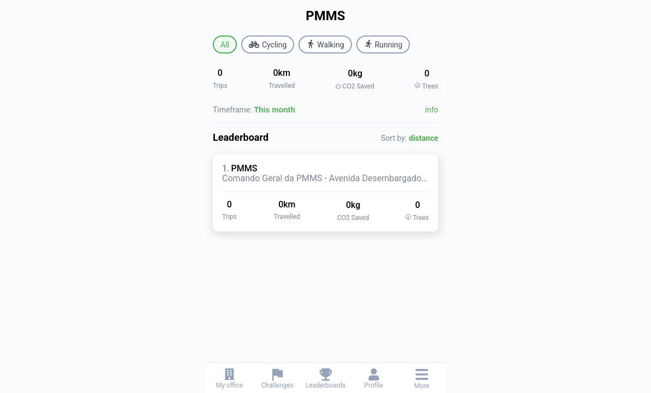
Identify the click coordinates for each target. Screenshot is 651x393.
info (431, 109)
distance (423, 138)
